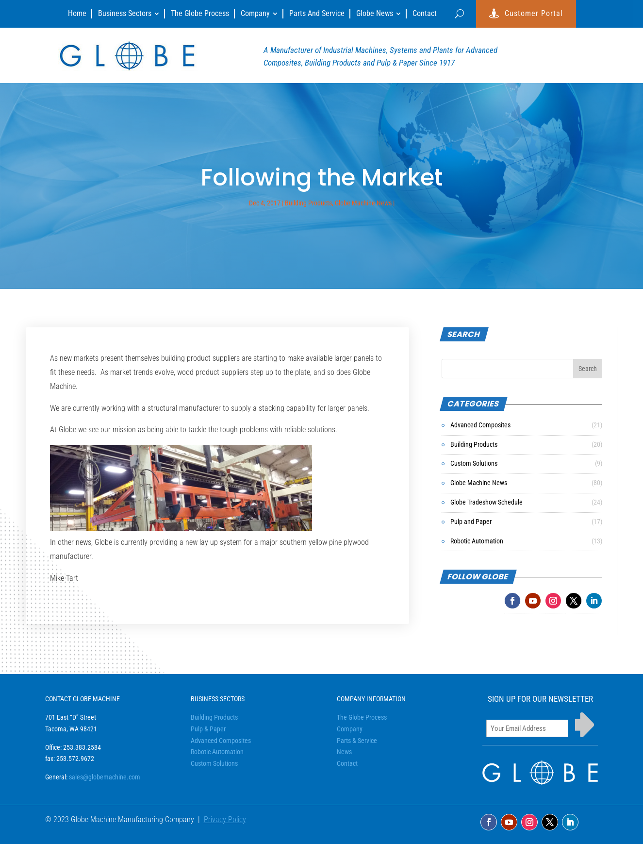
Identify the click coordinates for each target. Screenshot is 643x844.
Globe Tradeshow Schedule (486, 502)
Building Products (308, 203)
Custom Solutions (473, 463)
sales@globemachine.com (104, 777)
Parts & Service (357, 740)
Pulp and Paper (471, 521)
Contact (347, 763)
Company (350, 729)
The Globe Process (362, 717)
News (344, 752)
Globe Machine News (363, 203)
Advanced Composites (480, 425)
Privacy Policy (225, 819)
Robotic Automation (476, 541)
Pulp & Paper (208, 729)
